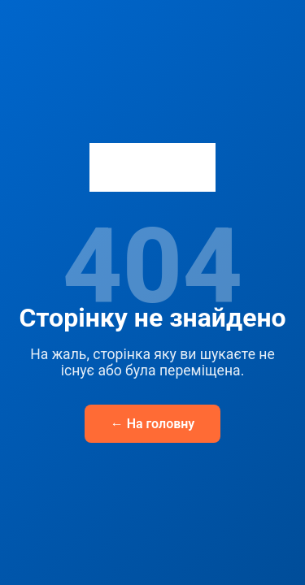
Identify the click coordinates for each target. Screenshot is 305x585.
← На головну (153, 423)
